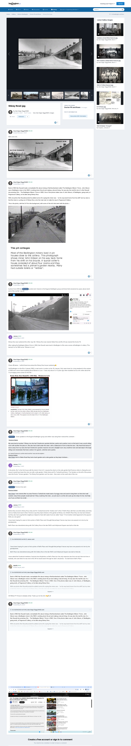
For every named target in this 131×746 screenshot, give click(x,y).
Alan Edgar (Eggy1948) (22, 111)
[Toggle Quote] (11, 539)
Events (45, 9)
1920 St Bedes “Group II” (104, 126)
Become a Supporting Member (69, 9)
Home (10, 9)
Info (18, 9)
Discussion (36, 9)
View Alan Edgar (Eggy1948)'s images (43, 113)
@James (25, 289)
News (26, 9)
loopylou (100, 127)
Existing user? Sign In (107, 3)
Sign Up (120, 3)
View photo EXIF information (78, 116)
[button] (9, 95)
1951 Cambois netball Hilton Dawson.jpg (109, 60)
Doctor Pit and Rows (72, 107)
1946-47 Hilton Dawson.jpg (105, 85)
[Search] (102, 9)
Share (12, 116)
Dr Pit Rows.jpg (101, 106)
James (15, 336)
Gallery (54, 10)
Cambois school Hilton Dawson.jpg (107, 38)
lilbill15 (15, 565)
